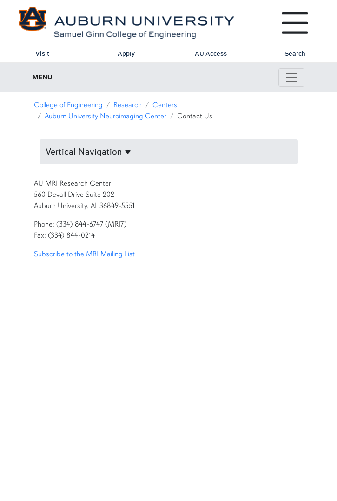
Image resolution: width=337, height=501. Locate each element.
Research (127, 105)
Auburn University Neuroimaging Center (105, 116)
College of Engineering (68, 105)
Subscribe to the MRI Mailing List (84, 254)
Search (294, 53)
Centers (164, 105)
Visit (42, 53)
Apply (126, 53)
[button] (169, 151)
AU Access (211, 53)
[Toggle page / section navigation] (291, 77)
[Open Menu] (295, 23)
